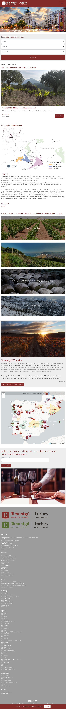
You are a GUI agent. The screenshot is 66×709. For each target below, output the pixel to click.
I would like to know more (12, 384)
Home (3, 64)
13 (17, 413)
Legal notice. (43, 704)
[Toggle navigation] (62, 3)
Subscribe (6, 465)
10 (50, 413)
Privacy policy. (50, 704)
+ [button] (3, 394)
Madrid (3, 206)
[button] (1, 19)
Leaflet (49, 443)
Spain (8, 64)
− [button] (3, 396)
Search (33, 57)
